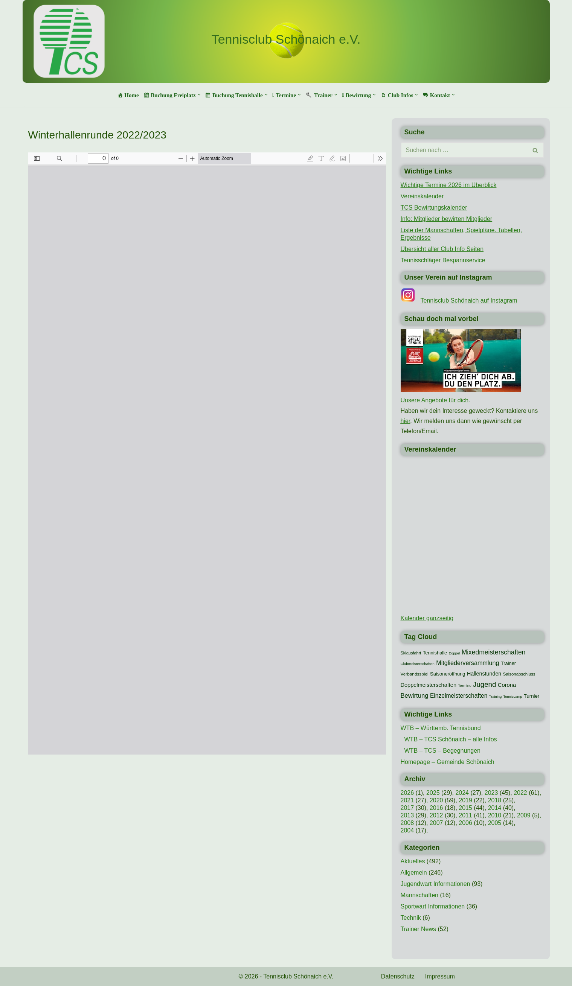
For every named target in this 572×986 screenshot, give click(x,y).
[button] (199, 94)
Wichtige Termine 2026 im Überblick (449, 185)
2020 (436, 800)
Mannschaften (420, 895)
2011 (465, 815)
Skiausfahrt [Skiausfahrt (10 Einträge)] (411, 653)
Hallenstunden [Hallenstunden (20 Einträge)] (484, 674)
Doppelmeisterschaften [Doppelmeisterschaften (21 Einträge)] (428, 685)
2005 (495, 823)
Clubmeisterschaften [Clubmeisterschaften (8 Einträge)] (418, 664)
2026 (407, 793)
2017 (407, 808)
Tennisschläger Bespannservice (443, 260)
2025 (433, 793)
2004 (407, 830)
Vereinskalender (422, 196)
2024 (462, 793)
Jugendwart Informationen (435, 884)
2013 (407, 815)
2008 (407, 823)
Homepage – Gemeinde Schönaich (447, 762)
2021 (407, 800)
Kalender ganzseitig (427, 618)
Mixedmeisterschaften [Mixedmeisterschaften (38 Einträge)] (494, 652)
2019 (465, 800)
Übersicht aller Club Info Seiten (442, 249)
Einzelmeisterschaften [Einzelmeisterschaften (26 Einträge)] (458, 695)
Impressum (440, 976)
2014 (495, 808)
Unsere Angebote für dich (435, 400)
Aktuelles (413, 861)
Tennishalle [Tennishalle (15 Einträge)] (435, 653)
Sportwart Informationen (433, 906)
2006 (465, 823)
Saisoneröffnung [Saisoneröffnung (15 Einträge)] (447, 674)
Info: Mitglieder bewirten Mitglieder (447, 219)
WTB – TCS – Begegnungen (442, 750)
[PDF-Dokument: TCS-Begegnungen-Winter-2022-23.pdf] (207, 453)
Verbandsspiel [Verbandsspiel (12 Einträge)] (415, 674)
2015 (465, 808)
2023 (491, 793)
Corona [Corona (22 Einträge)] (507, 685)
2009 (524, 815)
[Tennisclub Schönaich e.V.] (286, 39)
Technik (411, 917)
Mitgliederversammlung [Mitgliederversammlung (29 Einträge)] (467, 662)
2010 (495, 815)
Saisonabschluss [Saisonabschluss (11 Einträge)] (519, 674)
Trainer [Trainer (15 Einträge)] (508, 663)
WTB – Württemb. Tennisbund (441, 728)
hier (405, 421)
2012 (436, 815)
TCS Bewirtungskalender (434, 207)
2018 (495, 800)
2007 (436, 823)
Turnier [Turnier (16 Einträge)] (531, 696)
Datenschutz (398, 976)
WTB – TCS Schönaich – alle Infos (450, 739)
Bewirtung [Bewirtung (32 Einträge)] (415, 695)
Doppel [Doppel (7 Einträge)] (454, 653)
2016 (436, 808)
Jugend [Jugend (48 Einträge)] (484, 684)
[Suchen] (464, 150)
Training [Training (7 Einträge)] (495, 696)
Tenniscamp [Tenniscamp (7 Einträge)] (512, 696)
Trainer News (418, 929)
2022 (520, 793)
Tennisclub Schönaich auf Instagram (469, 300)
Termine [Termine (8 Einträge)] (464, 685)
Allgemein (414, 872)
